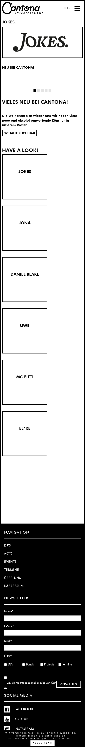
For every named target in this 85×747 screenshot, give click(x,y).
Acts (8, 553)
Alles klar (42, 743)
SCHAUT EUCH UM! (19, 133)
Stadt (10, 641)
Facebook (19, 709)
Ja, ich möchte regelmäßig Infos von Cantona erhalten (39, 682)
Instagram (19, 729)
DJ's (7, 545)
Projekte (49, 664)
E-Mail (10, 626)
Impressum (14, 586)
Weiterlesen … (63, 739)
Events (10, 562)
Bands (30, 664)
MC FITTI (24, 376)
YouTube (17, 719)
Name (10, 611)
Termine (11, 570)
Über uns (12, 578)
